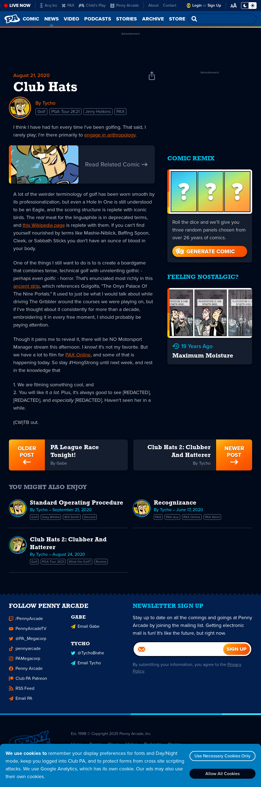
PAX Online (78, 354)
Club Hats (45, 87)
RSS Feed (21, 691)
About (153, 5)
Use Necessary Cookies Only (222, 756)
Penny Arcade (26, 671)
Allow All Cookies (222, 773)
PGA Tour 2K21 (65, 111)
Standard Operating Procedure (76, 503)
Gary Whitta (51, 517)
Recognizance (175, 503)
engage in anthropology (109, 134)
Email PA (20, 701)
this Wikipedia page (44, 225)
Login (197, 5)
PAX (68, 5)
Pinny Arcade (124, 5)
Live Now (19, 5)
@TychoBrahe (87, 655)
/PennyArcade (26, 621)
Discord (89, 517)
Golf (41, 111)
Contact (169, 5)
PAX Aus (172, 517)
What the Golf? (80, 561)
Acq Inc (48, 5)
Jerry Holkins (98, 111)
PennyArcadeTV (28, 631)
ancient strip (26, 286)
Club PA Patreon (28, 681)
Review (101, 561)
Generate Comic (205, 251)
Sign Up (214, 5)
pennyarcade (25, 651)
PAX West (212, 517)
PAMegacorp (24, 661)
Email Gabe (85, 629)
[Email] (178, 652)
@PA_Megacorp (27, 641)
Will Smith (71, 517)
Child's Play (92, 5)
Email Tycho (86, 665)
